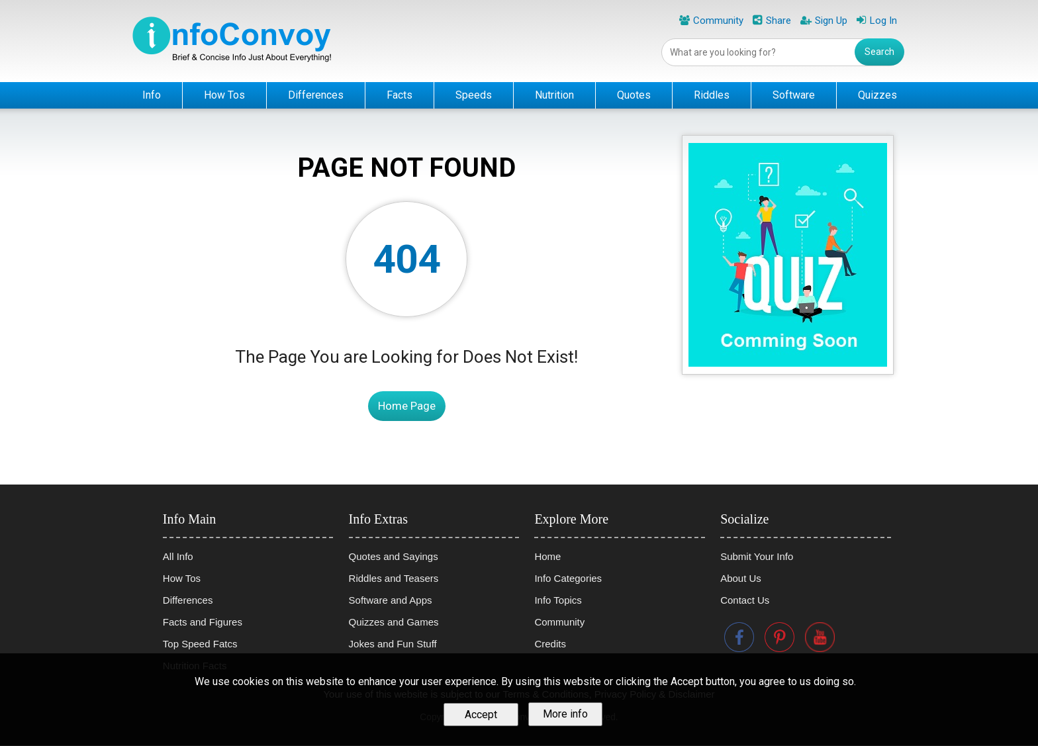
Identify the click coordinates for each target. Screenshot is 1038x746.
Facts (399, 95)
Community (718, 20)
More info (565, 715)
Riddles (712, 95)
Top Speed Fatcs (200, 643)
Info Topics (557, 600)
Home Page (407, 405)
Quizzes (877, 95)
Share (778, 20)
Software (794, 95)
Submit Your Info (756, 556)
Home (547, 556)
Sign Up (831, 20)
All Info (178, 556)
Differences (316, 95)
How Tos (224, 95)
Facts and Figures (202, 622)
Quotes (634, 95)
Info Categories (568, 578)
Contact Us (744, 600)
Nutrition (554, 95)
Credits (550, 643)
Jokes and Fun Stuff (393, 643)
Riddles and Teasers (394, 578)
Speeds (473, 95)
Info (151, 95)
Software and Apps (390, 600)
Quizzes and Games (394, 622)
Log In (883, 20)
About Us (740, 578)
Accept (481, 715)
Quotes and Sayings (393, 556)
